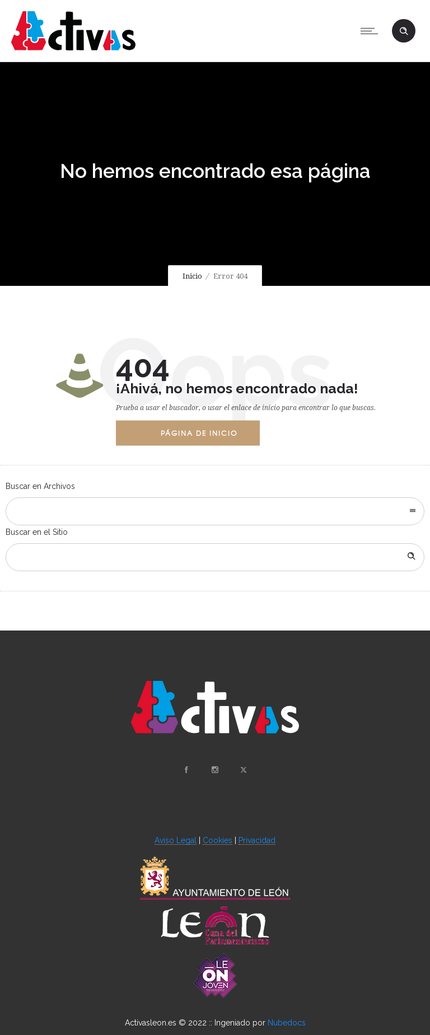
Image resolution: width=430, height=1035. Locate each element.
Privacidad (257, 840)
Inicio (192, 276)
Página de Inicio (199, 432)
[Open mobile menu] (372, 31)
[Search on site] (215, 557)
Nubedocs (287, 1022)
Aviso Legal (176, 840)
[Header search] (404, 31)
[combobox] (215, 511)
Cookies (217, 840)
